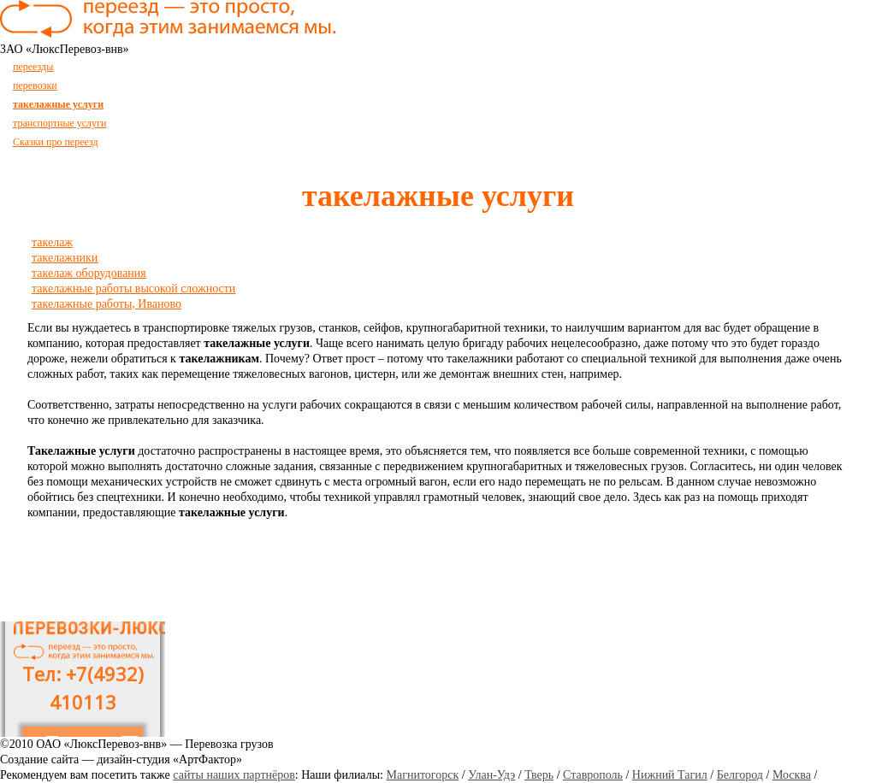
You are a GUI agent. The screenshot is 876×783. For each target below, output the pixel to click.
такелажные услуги (58, 104)
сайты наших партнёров (234, 774)
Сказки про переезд (55, 142)
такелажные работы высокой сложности (133, 288)
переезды (33, 67)
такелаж (52, 242)
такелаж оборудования (89, 273)
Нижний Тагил (669, 774)
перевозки (35, 85)
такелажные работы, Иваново (106, 303)
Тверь (538, 774)
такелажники (65, 257)
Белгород (740, 774)
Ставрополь (593, 774)
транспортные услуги (59, 123)
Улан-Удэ (491, 774)
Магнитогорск (423, 774)
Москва (791, 774)
